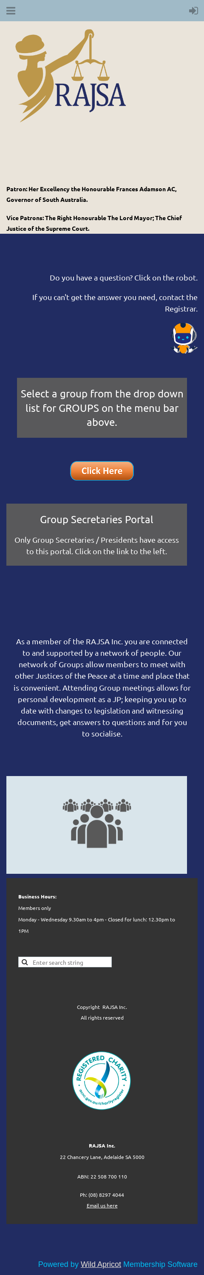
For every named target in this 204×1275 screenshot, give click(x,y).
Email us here (102, 1205)
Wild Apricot (101, 1264)
